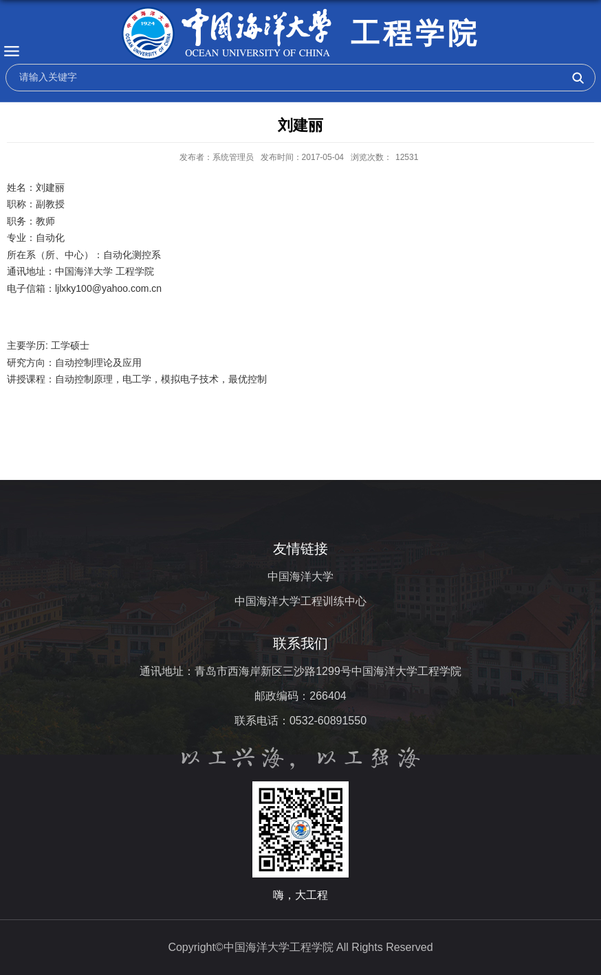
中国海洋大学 (300, 576)
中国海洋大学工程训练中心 (300, 601)
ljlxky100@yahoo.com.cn (108, 288)
